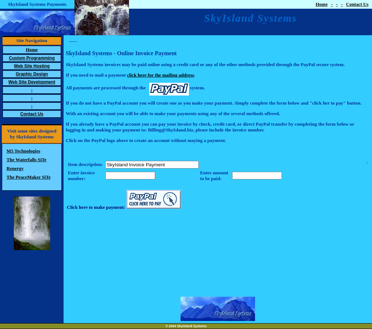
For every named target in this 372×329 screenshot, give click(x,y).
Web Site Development (31, 82)
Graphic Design (32, 74)
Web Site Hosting (31, 66)
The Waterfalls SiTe (26, 159)
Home (322, 4)
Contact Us (357, 4)
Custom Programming (31, 58)
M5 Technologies (23, 151)
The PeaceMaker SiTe (28, 177)
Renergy (15, 168)
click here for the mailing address (160, 75)
